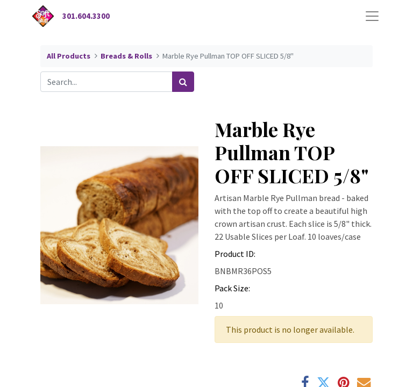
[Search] (183, 81)
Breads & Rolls (126, 56)
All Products (68, 56)
